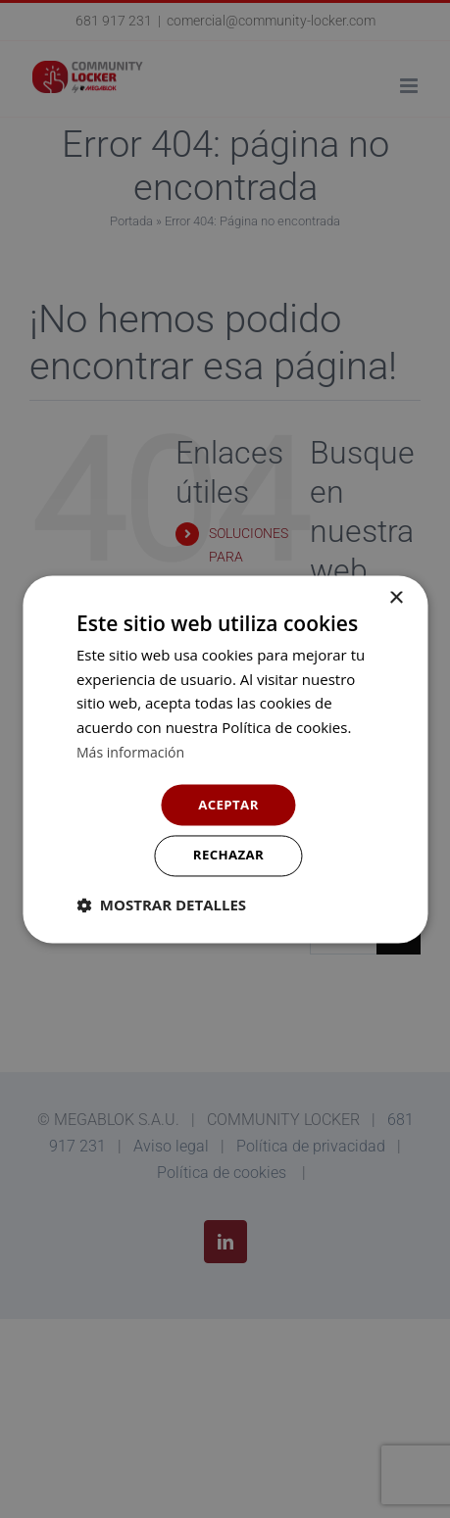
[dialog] (225, 759)
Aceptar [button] (228, 803)
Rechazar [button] (229, 856)
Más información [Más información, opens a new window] (133, 749)
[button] (161, 906)
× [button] (395, 596)
